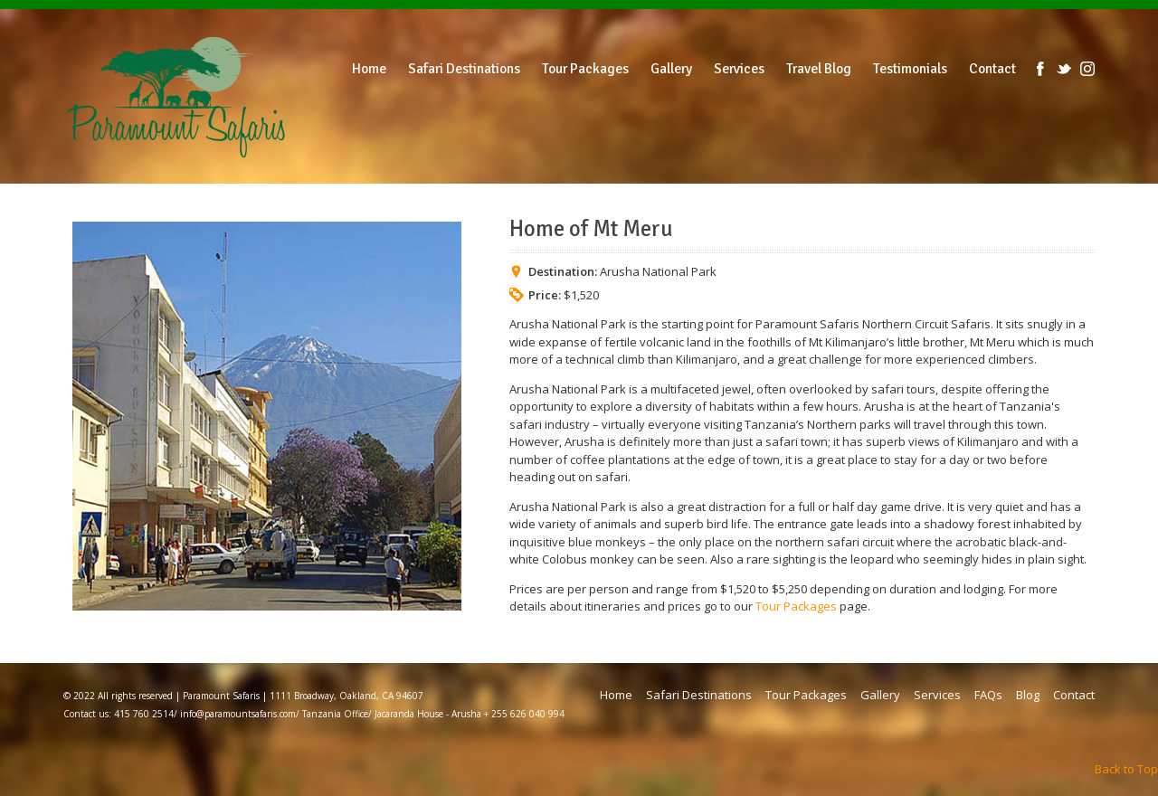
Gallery (880, 695)
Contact (1074, 695)
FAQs (988, 695)
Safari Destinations (699, 695)
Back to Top (1126, 769)
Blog (1027, 695)
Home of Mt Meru (591, 228)
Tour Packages (796, 606)
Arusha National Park (658, 271)
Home (616, 695)
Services (937, 695)
